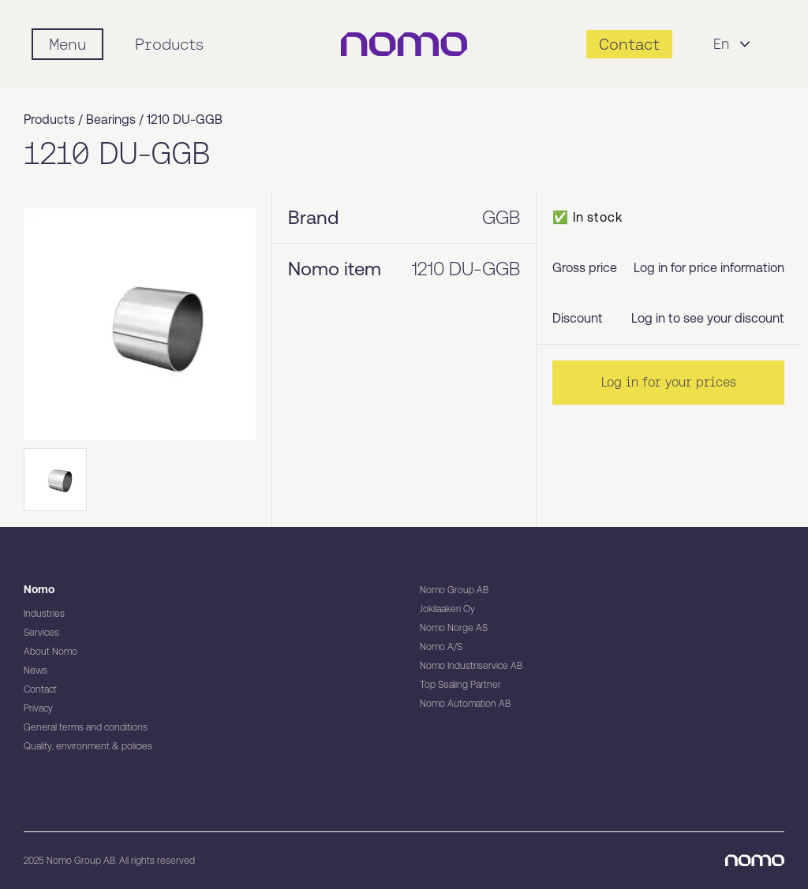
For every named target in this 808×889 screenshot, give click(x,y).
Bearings (111, 119)
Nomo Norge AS (454, 627)
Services (41, 632)
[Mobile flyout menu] (67, 44)
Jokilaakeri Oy (447, 608)
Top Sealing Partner (460, 684)
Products (169, 44)
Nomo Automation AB (465, 703)
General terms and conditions (86, 727)
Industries (44, 613)
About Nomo (50, 651)
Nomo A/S (441, 646)
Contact (40, 689)
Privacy (38, 708)
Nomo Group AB (454, 590)
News (35, 670)
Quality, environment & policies (88, 746)
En (733, 44)
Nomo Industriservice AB (471, 665)
